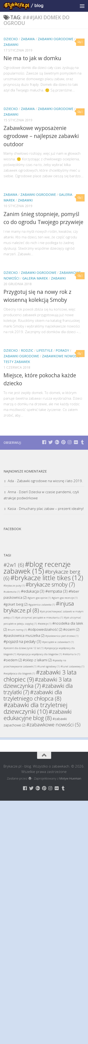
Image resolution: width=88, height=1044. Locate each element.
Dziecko (11, 39)
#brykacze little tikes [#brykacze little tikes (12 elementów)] (46, 577)
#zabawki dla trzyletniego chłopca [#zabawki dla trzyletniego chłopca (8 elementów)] (33, 695)
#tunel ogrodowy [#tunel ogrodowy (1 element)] (48, 666)
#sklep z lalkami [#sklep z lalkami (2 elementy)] (37, 660)
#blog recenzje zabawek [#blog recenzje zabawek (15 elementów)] (37, 567)
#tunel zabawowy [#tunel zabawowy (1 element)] (72, 666)
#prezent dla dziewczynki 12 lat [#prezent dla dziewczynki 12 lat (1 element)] (23, 648)
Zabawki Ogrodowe (55, 39)
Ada (11, 480)
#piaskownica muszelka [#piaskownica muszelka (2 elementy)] (24, 635)
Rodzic (27, 350)
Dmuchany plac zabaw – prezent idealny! (51, 508)
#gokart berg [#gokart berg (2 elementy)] (15, 604)
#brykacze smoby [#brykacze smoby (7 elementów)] (50, 584)
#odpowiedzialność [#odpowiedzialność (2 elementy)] (45, 629)
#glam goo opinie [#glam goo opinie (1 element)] (39, 597)
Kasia (12, 508)
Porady (62, 350)
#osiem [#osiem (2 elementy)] (71, 629)
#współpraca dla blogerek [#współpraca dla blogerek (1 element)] (19, 673)
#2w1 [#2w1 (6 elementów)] (14, 564)
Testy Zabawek (17, 361)
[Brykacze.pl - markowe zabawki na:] (44, 442)
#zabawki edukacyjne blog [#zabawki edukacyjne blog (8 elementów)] (38, 715)
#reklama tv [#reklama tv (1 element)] (71, 654)
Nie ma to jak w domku (32, 58)
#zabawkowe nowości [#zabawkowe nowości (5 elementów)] (53, 724)
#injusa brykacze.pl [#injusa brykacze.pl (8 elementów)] (39, 606)
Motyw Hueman (70, 778)
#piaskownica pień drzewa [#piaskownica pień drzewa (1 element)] (61, 636)
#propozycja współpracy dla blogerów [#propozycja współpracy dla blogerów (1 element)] (39, 654)
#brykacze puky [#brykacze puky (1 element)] (14, 585)
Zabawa (28, 39)
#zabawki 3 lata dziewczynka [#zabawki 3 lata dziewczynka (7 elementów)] (38, 682)
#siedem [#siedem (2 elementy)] (13, 660)
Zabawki (11, 44)
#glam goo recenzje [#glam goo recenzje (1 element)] (64, 597)
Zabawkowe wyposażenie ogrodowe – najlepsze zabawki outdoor (41, 136)
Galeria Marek (35, 278)
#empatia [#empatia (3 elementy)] (56, 591)
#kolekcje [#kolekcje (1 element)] (44, 623)
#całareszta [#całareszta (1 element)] (12, 591)
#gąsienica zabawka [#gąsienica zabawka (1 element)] (41, 604)
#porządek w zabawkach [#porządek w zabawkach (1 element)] (58, 642)
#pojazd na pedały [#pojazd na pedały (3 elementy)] (22, 641)
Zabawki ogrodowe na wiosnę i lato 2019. (50, 480)
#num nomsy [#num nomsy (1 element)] (17, 629)
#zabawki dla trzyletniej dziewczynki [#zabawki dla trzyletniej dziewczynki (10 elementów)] (35, 708)
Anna (12, 491)
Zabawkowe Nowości (61, 356)
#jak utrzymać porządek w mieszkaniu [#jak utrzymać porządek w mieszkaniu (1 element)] (39, 617)
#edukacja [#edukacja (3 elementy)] (32, 591)
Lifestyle (44, 350)
